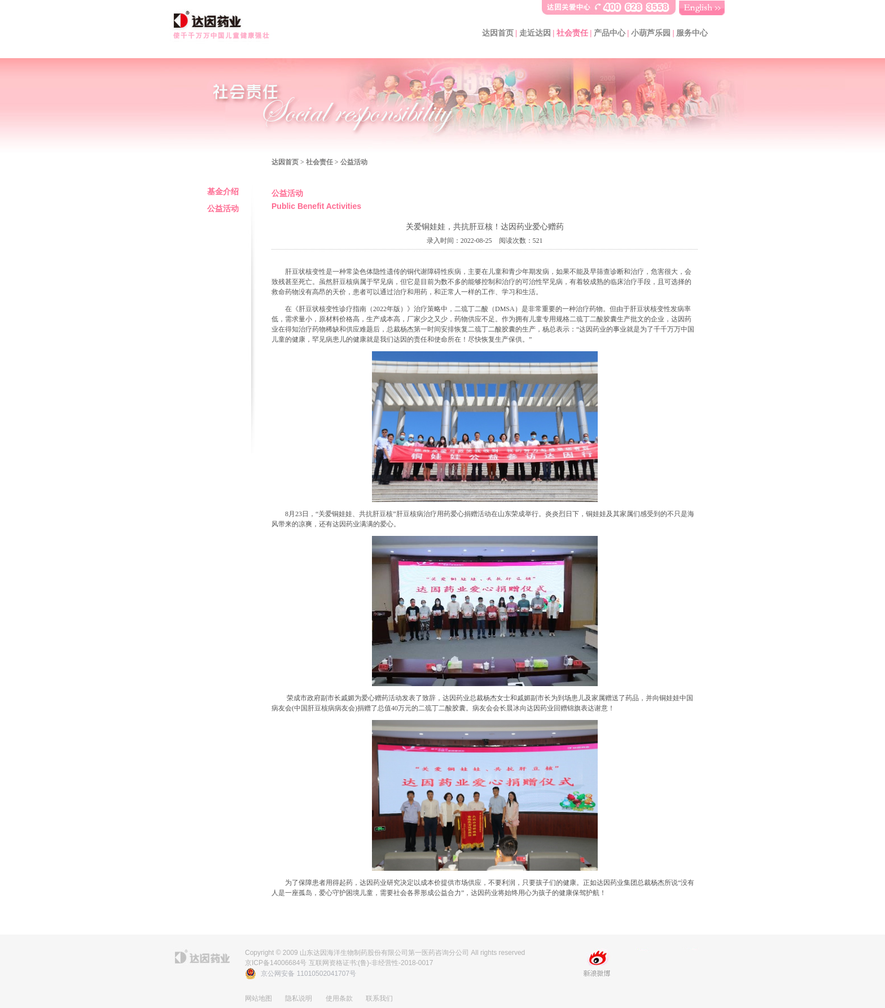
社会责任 (572, 33)
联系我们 (379, 998)
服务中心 (692, 33)
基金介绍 (223, 191)
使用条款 (339, 998)
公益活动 (223, 208)
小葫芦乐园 (651, 33)
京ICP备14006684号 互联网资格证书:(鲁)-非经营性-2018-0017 (339, 963)
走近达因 (535, 33)
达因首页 (498, 33)
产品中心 (609, 33)
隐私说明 (298, 998)
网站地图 (258, 998)
